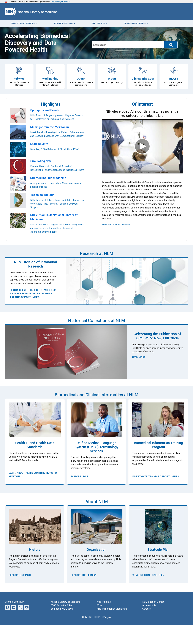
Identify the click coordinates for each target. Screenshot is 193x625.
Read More (138, 357)
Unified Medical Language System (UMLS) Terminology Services (96, 447)
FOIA (99, 605)
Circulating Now (40, 161)
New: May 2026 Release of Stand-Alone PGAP (54, 149)
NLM (84, 617)
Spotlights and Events (44, 110)
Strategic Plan (158, 549)
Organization (96, 549)
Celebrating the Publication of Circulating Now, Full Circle (157, 336)
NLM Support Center (153, 601)
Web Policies (103, 601)
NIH (91, 617)
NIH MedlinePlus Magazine (48, 178)
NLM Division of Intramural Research (35, 264)
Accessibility (149, 605)
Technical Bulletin (42, 195)
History (34, 549)
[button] (171, 44)
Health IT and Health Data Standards (34, 445)
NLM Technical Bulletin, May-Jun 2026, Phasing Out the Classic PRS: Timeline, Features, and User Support (57, 204)
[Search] (128, 44)
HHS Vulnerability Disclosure (111, 608)
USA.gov (106, 617)
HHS (97, 617)
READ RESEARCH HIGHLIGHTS (26, 290)
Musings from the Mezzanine (50, 127)
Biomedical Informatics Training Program (158, 445)
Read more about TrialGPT (117, 224)
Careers (146, 608)
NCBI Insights (39, 144)
